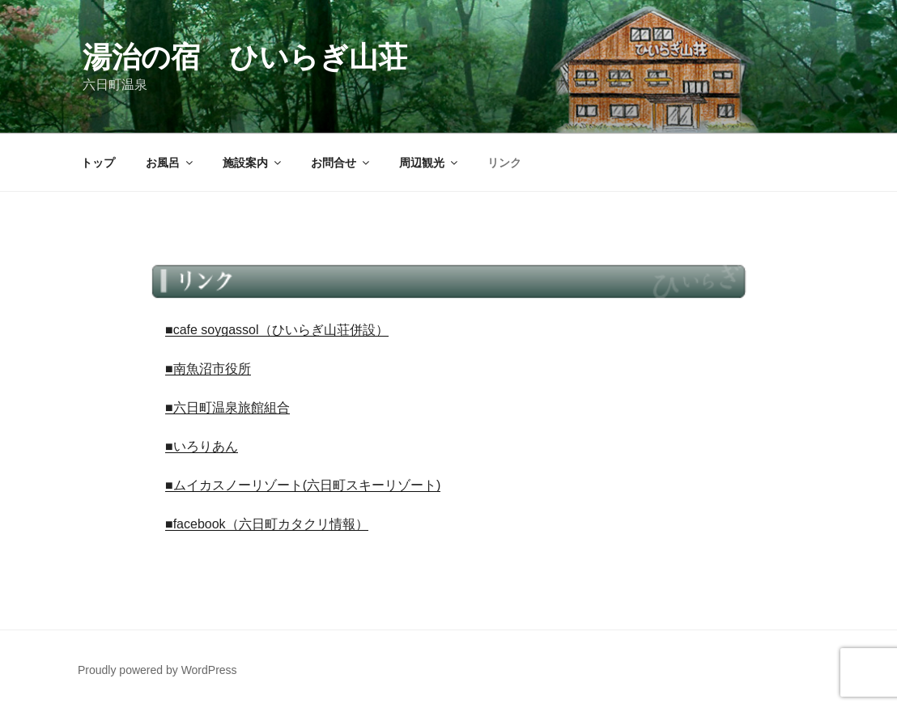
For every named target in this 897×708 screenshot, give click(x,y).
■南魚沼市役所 (208, 368)
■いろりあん (201, 446)
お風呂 (170, 162)
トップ (98, 162)
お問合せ (341, 162)
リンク (504, 162)
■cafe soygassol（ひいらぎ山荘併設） (277, 330)
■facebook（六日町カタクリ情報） (266, 524)
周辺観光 (429, 162)
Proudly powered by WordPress (157, 669)
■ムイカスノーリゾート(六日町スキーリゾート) (302, 485)
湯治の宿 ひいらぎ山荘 (245, 57)
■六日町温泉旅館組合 (227, 407)
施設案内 (253, 162)
